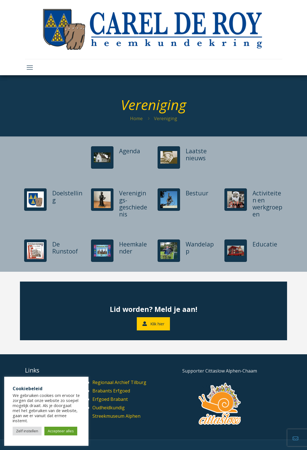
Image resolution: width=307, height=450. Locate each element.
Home (136, 118)
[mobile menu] (30, 67)
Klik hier (153, 323)
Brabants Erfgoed (111, 391)
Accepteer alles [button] (61, 430)
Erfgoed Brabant (110, 399)
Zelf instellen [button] (27, 430)
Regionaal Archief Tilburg (119, 382)
